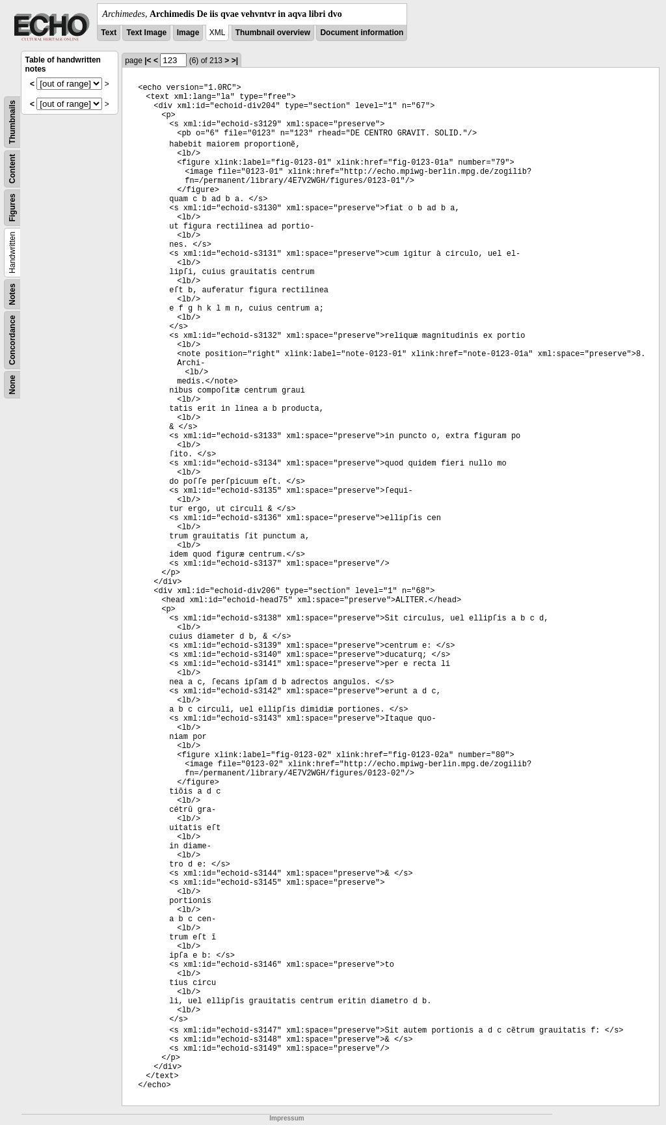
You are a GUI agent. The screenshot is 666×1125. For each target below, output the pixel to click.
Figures (12, 207)
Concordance (12, 340)
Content (12, 169)
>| (235, 60)
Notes (12, 294)
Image (188, 32)
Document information (361, 32)
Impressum (286, 1118)
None (12, 385)
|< (147, 60)
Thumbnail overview (272, 32)
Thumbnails (12, 122)
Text (108, 32)
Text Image (146, 32)
